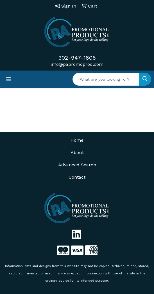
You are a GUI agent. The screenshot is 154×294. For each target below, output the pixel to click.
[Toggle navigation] (9, 79)
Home (77, 140)
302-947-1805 (77, 57)
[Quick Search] (106, 79)
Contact (77, 177)
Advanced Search (77, 164)
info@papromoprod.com (77, 64)
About (77, 152)
